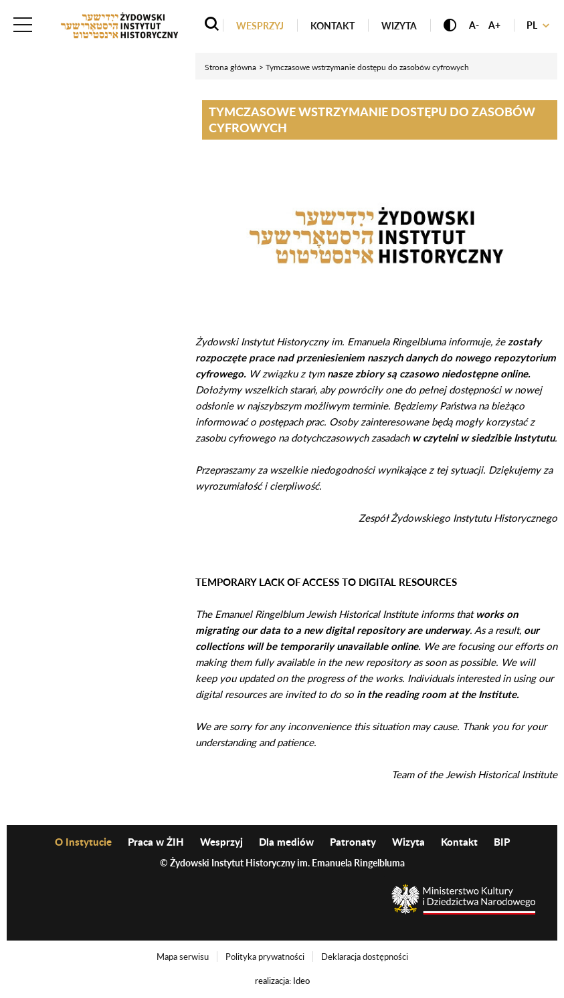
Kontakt (332, 25)
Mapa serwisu (183, 956)
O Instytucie (83, 841)
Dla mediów (286, 841)
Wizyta (399, 25)
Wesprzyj (260, 25)
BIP (502, 841)
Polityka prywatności (264, 956)
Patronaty (353, 841)
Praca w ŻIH (156, 841)
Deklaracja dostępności (364, 956)
